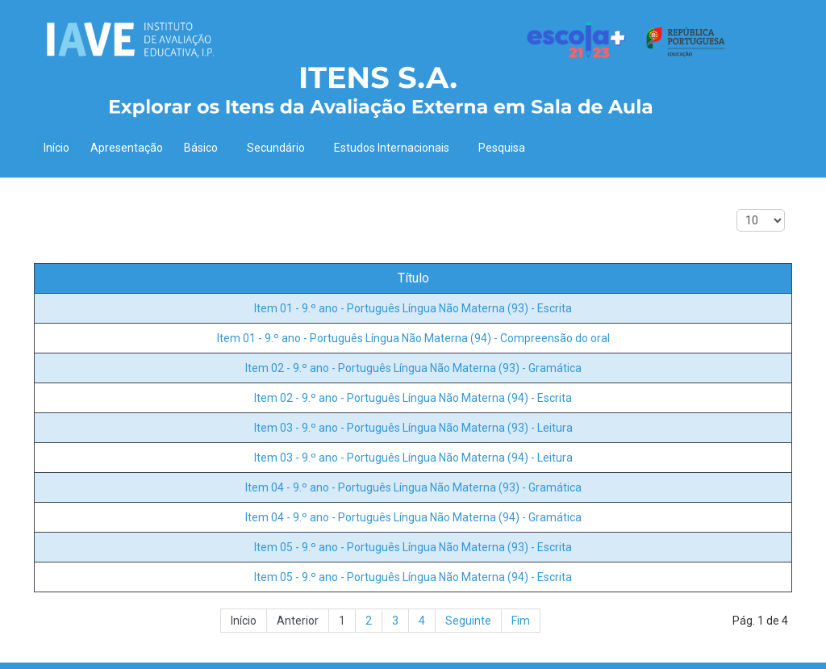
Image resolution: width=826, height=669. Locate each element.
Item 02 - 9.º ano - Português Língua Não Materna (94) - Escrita (413, 397)
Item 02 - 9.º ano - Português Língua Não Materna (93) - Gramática (413, 368)
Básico (205, 147)
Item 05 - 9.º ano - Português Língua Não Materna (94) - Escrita (413, 577)
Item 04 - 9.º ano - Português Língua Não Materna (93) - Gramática (413, 487)
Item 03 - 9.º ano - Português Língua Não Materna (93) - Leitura (413, 427)
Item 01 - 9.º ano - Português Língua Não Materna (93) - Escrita (413, 308)
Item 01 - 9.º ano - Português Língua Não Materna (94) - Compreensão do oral (413, 338)
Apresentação (126, 147)
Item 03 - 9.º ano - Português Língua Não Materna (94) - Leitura (413, 457)
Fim (520, 620)
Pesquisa (501, 147)
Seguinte (468, 620)
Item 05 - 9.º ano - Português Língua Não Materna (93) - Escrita (413, 547)
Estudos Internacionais (395, 147)
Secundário (280, 147)
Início (56, 147)
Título (413, 278)
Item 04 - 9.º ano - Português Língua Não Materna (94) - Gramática (413, 517)
